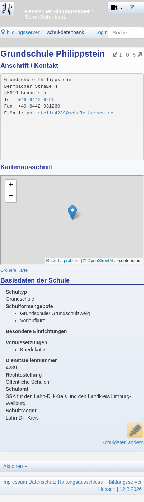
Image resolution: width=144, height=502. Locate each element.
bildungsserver (20, 32)
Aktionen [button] (15, 466)
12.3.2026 (131, 489)
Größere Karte (14, 270)
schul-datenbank (65, 32)
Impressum (14, 482)
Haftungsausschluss (80, 482)
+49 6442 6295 (36, 100)
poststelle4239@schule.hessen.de (70, 113)
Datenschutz (42, 482)
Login (101, 32)
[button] (117, 7)
